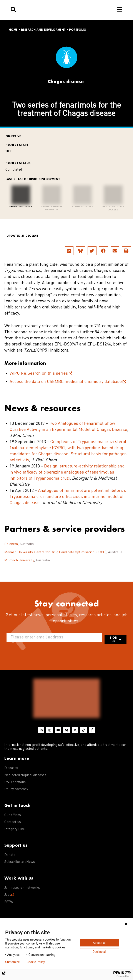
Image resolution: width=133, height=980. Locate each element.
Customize (12, 962)
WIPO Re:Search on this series (39, 373)
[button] (69, 250)
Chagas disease (66, 81)
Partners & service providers (64, 529)
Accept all (99, 942)
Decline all (99, 951)
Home (13, 29)
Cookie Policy (36, 962)
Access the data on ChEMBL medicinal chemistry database (66, 382)
